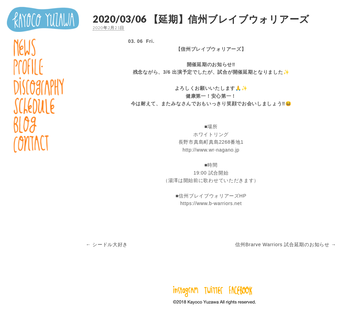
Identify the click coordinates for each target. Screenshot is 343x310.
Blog (43, 124)
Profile (43, 66)
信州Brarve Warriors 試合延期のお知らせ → (285, 244)
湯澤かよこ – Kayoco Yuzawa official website (43, 19)
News (43, 47)
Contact (43, 144)
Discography (43, 86)
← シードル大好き (107, 244)
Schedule (43, 106)
